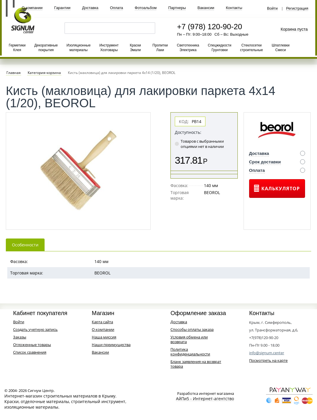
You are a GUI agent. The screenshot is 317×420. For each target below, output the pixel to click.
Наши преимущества (111, 344)
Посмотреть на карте (268, 360)
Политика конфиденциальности (190, 352)
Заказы (19, 337)
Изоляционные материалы (78, 47)
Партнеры (177, 8)
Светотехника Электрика (188, 47)
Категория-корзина (44, 72)
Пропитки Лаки (160, 47)
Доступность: (188, 132)
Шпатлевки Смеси (280, 47)
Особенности (25, 245)
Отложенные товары (32, 344)
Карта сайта (102, 321)
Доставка (90, 8)
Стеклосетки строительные (251, 47)
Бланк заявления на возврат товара (195, 364)
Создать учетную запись (35, 329)
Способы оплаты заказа (192, 329)
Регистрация (297, 8)
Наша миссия (104, 337)
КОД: (184, 121)
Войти (272, 8)
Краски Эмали (135, 47)
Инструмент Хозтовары (109, 47)
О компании (32, 8)
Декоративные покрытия (46, 47)
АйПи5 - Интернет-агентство (205, 399)
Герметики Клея (17, 47)
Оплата (116, 8)
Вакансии (206, 8)
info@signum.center (266, 352)
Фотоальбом (145, 8)
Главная (13, 72)
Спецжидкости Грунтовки (219, 47)
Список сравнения (29, 352)
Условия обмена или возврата (189, 339)
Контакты (234, 8)
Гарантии (62, 8)
